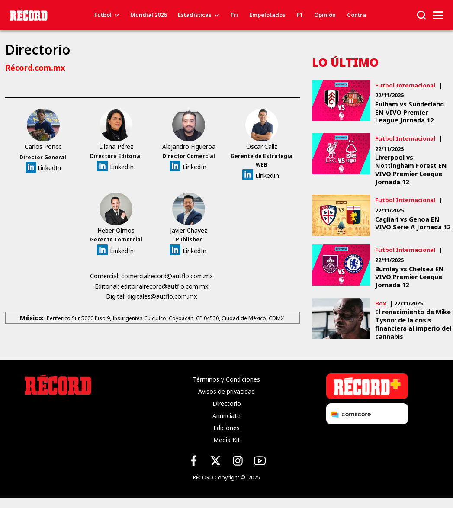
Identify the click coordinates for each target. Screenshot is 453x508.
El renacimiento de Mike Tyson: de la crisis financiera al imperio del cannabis (413, 324)
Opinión (325, 15)
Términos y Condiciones (226, 379)
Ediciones (226, 428)
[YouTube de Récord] (259, 460)
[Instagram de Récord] (237, 460)
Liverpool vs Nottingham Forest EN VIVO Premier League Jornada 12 (411, 170)
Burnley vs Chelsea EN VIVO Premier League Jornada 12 (409, 277)
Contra (356, 15)
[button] (421, 14)
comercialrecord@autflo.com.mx (168, 276)
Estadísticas (195, 15)
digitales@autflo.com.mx (163, 296)
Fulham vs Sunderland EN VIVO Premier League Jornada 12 (409, 112)
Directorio (226, 403)
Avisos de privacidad (226, 391)
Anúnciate (226, 416)
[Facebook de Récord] (193, 460)
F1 (300, 15)
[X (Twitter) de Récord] (215, 460)
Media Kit (226, 440)
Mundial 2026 (148, 15)
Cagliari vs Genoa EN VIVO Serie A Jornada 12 (412, 223)
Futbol (103, 15)
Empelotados (267, 15)
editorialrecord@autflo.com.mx (165, 286)
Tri (234, 15)
